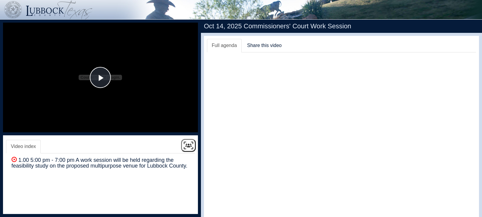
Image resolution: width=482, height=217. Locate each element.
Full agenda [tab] (224, 45)
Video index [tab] (23, 146)
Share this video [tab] (264, 45)
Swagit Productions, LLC (455, 210)
